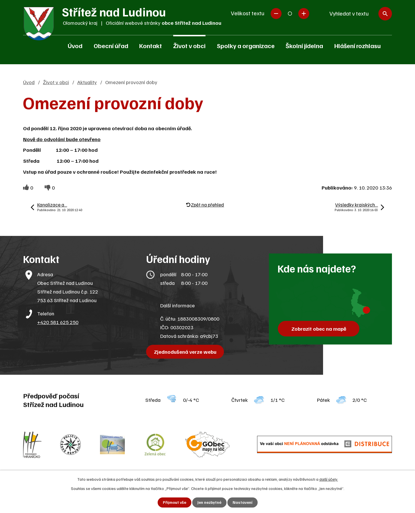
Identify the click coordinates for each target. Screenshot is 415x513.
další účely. (328, 479)
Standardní (289, 13)
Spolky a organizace (246, 45)
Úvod (75, 45)
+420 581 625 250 (57, 322)
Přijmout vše (174, 502)
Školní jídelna (304, 45)
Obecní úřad (111, 45)
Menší (276, 13)
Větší (303, 13)
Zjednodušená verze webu (185, 352)
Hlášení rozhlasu (357, 45)
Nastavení (242, 502)
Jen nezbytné (209, 502)
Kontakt (150, 45)
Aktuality (87, 82)
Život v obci (189, 45)
